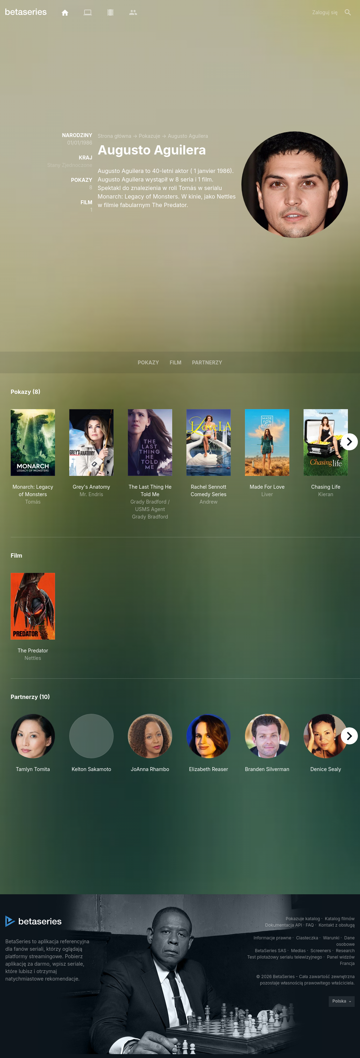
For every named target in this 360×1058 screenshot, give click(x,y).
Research (345, 950)
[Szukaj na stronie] (348, 12)
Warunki (331, 937)
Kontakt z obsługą (337, 925)
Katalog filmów (340, 918)
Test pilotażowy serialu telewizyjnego (284, 957)
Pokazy (148, 362)
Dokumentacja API (283, 925)
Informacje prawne (272, 937)
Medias (298, 950)
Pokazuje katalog (303, 918)
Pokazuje (149, 136)
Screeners (321, 950)
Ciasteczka (307, 937)
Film (175, 362)
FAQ (310, 925)
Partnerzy (207, 362)
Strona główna (114, 136)
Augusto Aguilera (188, 136)
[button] (33, 743)
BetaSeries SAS (270, 950)
